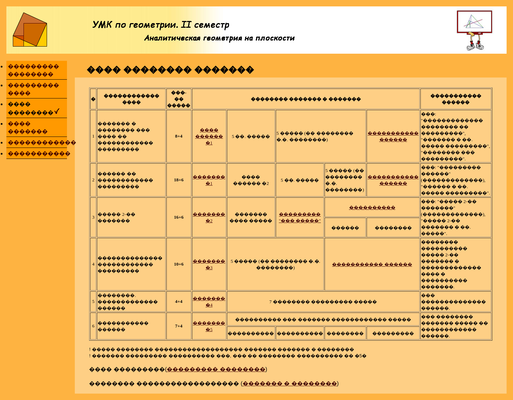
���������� (372, 207)
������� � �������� (290, 383)
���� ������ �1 (209, 136)
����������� (39, 153)
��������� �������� (216, 369)
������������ (42, 142)
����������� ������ (372, 264)
